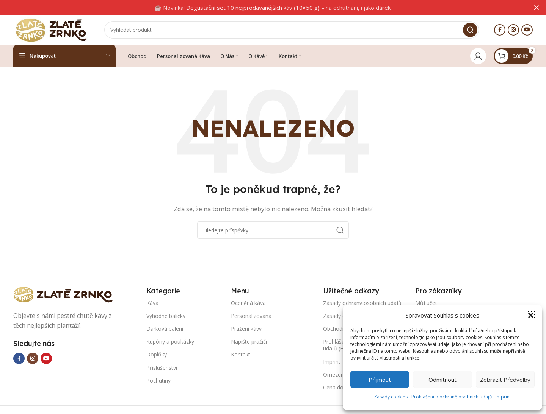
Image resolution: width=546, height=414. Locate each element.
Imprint (503, 397)
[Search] (291, 30)
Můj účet (426, 303)
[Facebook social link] (499, 30)
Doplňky (156, 355)
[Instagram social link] (513, 30)
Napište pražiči (249, 342)
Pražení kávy (246, 329)
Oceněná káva (248, 303)
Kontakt (240, 355)
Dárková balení (164, 329)
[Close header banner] (536, 7)
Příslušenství (161, 368)
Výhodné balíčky (165, 316)
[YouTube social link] (527, 30)
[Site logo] (51, 29)
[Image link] (66, 295)
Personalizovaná (251, 316)
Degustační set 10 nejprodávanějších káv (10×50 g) (253, 7)
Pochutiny (158, 381)
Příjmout (380, 379)
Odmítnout (442, 379)
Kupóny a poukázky (170, 342)
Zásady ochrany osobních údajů (362, 303)
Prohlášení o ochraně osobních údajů (451, 397)
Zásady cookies (391, 397)
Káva (152, 303)
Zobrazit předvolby (505, 379)
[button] (531, 315)
